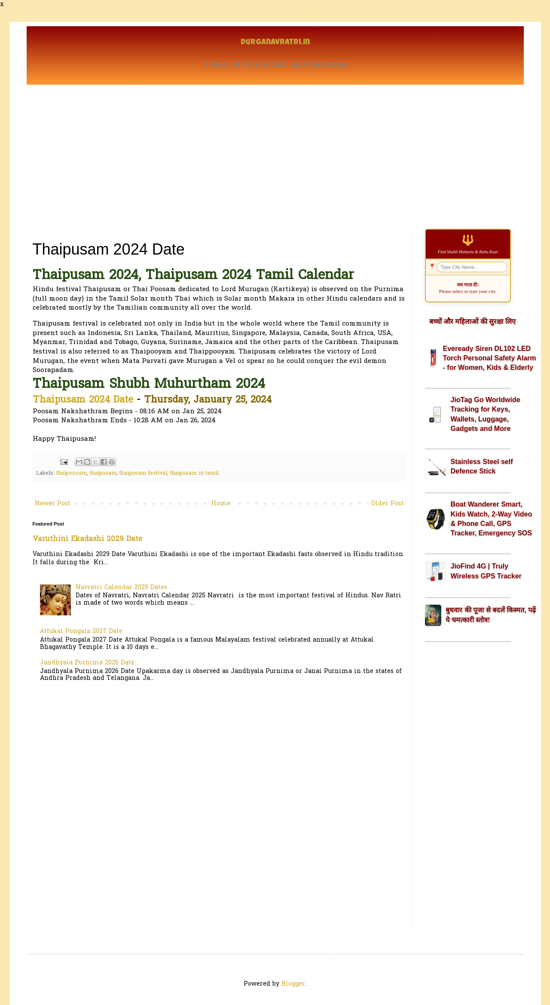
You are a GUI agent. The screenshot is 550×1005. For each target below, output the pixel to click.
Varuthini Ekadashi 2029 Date (87, 539)
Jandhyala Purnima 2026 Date (87, 662)
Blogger (293, 984)
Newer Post (52, 503)
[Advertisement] (275, 149)
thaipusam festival (143, 473)
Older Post (387, 503)
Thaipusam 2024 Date (83, 400)
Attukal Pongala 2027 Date (81, 631)
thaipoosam (71, 473)
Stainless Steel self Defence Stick (482, 466)
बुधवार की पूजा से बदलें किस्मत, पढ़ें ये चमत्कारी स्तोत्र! (491, 614)
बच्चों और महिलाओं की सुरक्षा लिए (472, 321)
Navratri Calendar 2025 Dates (121, 587)
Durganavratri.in (275, 42)
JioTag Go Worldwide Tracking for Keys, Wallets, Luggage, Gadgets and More (485, 414)
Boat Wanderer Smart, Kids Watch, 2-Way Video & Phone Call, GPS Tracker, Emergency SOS (491, 519)
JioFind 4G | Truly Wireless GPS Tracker (486, 570)
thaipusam (103, 473)
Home (220, 503)
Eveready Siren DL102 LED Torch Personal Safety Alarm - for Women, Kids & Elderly (489, 358)
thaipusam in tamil (194, 473)
